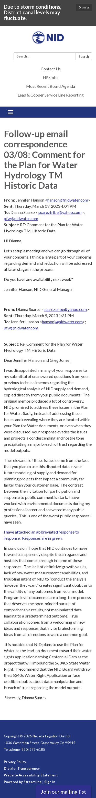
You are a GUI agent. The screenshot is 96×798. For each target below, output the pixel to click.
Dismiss (84, 7)
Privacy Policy (15, 762)
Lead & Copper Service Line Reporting (51, 94)
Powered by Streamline (22, 782)
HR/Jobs (50, 77)
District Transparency (22, 768)
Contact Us (51, 68)
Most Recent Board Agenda (50, 86)
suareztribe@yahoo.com (59, 212)
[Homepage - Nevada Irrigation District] (48, 40)
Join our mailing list (63, 791)
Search (84, 56)
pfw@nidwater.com (21, 218)
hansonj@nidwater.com (67, 199)
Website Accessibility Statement (31, 775)
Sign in (49, 782)
